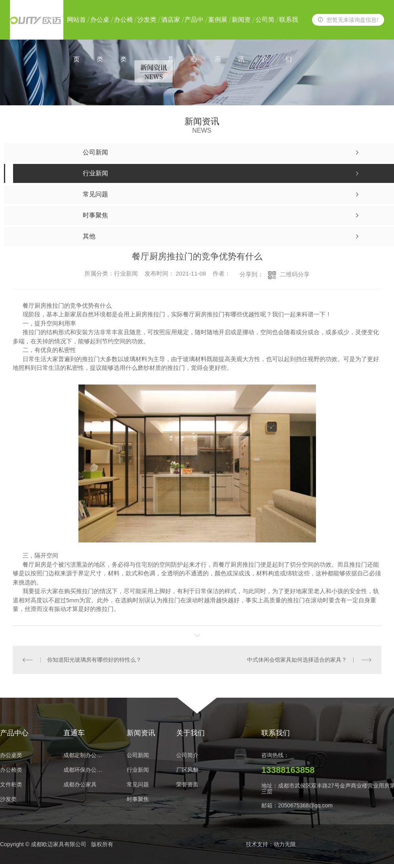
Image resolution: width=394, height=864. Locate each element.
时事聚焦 (138, 799)
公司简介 (264, 28)
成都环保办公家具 (85, 770)
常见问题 (138, 785)
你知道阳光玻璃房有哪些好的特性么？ (94, 660)
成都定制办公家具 (85, 755)
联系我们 (288, 28)
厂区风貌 (187, 770)
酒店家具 (170, 28)
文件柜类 (11, 785)
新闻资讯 (241, 28)
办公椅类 (123, 28)
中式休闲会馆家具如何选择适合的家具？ (297, 660)
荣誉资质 (187, 785)
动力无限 (285, 844)
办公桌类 (99, 28)
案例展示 (217, 28)
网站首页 (76, 28)
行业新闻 (138, 770)
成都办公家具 (80, 785)
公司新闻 (138, 755)
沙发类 (146, 19)
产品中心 (194, 28)
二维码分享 (295, 274)
